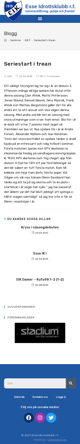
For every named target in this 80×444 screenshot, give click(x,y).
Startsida (19, 397)
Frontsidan (53, 76)
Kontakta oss (40, 397)
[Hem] (5, 40)
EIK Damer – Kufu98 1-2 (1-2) (40, 279)
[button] (40, 18)
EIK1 (9, 76)
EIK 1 (42, 76)
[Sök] (71, 383)
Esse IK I (40, 253)
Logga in (61, 397)
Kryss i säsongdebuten (40, 227)
